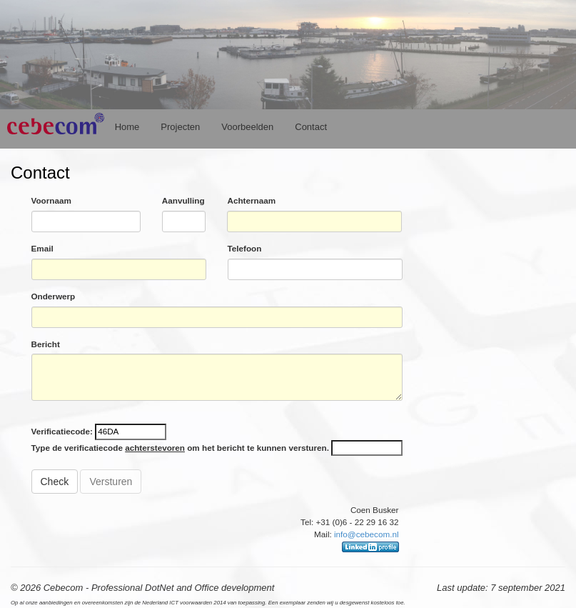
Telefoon (245, 248)
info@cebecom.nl (366, 534)
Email (42, 248)
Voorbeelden (247, 126)
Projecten (180, 126)
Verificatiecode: (63, 431)
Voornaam (51, 200)
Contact (311, 126)
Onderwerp (53, 296)
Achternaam (251, 200)
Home (127, 126)
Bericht (45, 344)
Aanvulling (183, 200)
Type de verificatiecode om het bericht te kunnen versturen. (180, 447)
